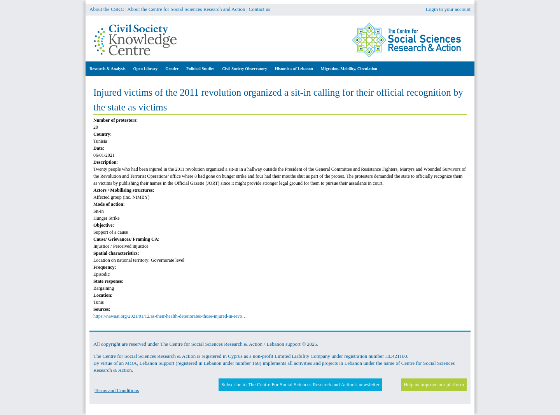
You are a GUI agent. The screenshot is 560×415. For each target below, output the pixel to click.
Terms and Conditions (116, 390)
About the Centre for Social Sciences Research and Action (186, 9)
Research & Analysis (107, 69)
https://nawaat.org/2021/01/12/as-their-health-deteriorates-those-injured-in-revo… (170, 316)
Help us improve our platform (434, 384)
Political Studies (200, 69)
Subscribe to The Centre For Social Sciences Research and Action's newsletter (300, 384)
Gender (171, 69)
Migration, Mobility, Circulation (349, 69)
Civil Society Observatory (244, 69)
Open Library (145, 69)
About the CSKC (106, 9)
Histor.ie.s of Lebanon (294, 69)
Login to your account (448, 9)
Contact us (259, 9)
